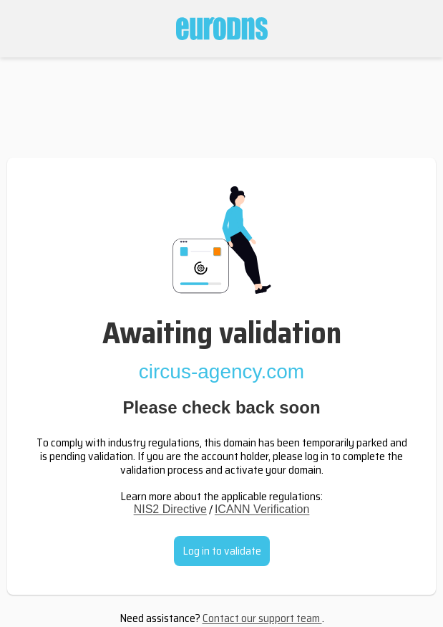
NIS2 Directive (170, 509)
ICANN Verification (262, 509)
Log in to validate (221, 551)
